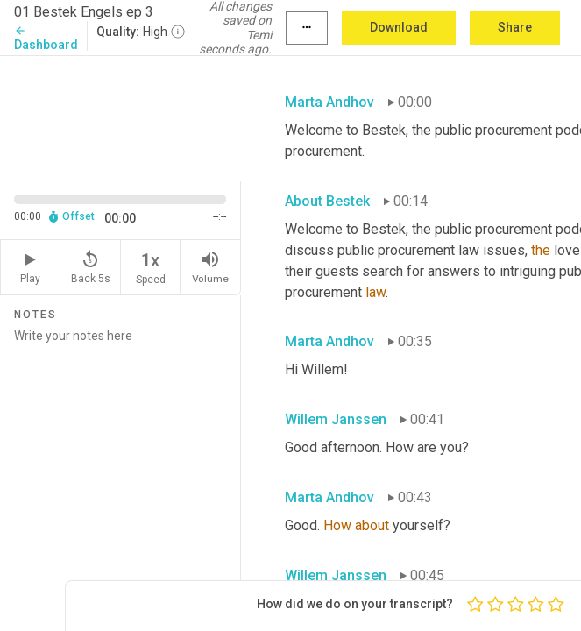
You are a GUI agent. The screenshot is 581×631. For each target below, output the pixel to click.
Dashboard (46, 38)
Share (515, 27)
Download (399, 27)
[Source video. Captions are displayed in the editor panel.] (120, 116)
